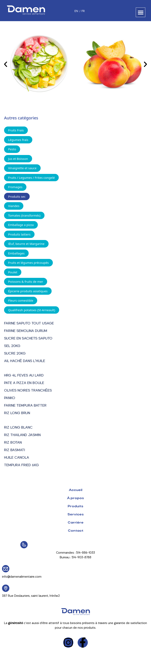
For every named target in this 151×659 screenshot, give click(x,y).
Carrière (76, 522)
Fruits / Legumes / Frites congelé (31, 178)
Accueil (75, 490)
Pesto (12, 149)
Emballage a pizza (21, 225)
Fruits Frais (16, 130)
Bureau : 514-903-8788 (75, 557)
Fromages (15, 187)
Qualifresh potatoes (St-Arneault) (31, 310)
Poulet (12, 272)
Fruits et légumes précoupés (28, 263)
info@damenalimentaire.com (21, 576)
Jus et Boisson (18, 159)
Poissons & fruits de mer (25, 281)
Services (75, 514)
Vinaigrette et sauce (22, 168)
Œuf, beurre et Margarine (26, 244)
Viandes (13, 206)
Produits (75, 506)
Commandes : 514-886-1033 (75, 552)
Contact (75, 530)
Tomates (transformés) (24, 215)
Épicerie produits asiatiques (28, 291)
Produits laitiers (19, 234)
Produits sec (17, 196)
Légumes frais (18, 140)
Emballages (16, 253)
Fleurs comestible (20, 300)
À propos (75, 498)
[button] (140, 12)
